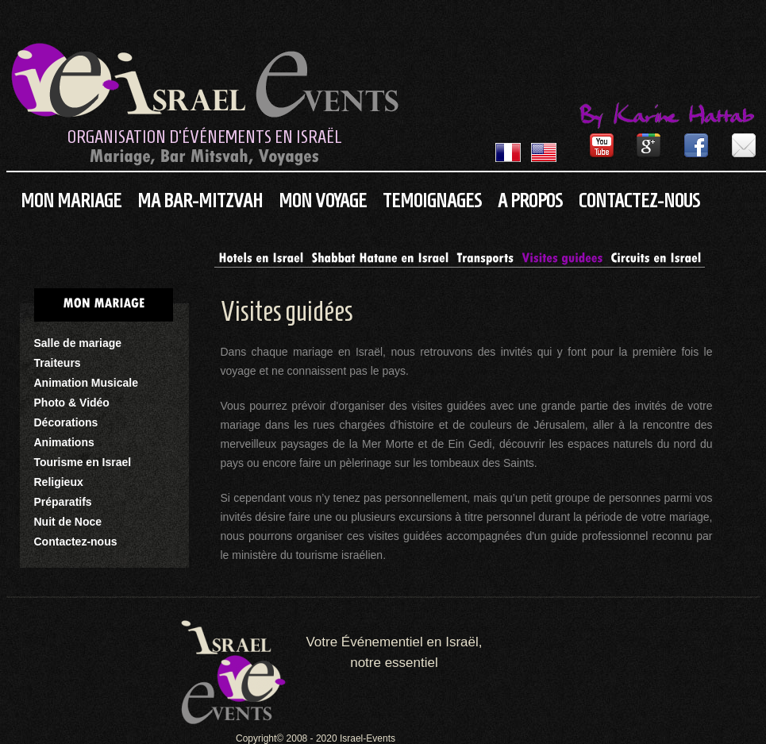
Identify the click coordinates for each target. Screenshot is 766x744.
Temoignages (432, 200)
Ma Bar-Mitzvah (200, 200)
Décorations (66, 422)
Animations (64, 442)
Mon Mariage (71, 200)
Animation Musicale (86, 382)
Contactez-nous (639, 200)
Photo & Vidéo (72, 402)
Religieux (58, 482)
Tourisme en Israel (83, 462)
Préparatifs (63, 501)
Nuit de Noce (68, 521)
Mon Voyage (323, 200)
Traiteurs (57, 363)
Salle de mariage (78, 343)
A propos (530, 200)
